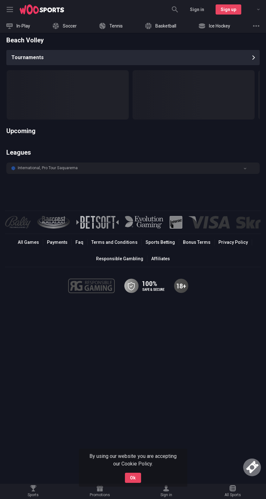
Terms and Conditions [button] (114, 242)
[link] (42, 9)
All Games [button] (28, 242)
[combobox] (254, 9)
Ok (133, 477)
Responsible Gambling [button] (119, 258)
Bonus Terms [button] (197, 242)
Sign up (228, 9)
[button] (133, 168)
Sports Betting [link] (160, 242)
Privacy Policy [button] (233, 242)
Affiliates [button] (160, 258)
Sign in (197, 9)
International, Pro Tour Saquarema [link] (48, 168)
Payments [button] (57, 242)
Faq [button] (79, 242)
